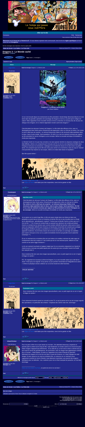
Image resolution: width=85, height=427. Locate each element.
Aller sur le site (42, 33)
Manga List (26, 180)
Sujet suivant (78, 61)
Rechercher (78, 35)
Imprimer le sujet (8, 61)
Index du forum (7, 48)
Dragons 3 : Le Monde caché (17, 52)
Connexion (6, 35)
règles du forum (29, 182)
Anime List (34, 180)
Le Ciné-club (25, 48)
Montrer (30, 269)
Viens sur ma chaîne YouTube (31, 368)
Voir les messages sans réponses (11, 45)
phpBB (35, 406)
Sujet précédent (70, 61)
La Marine (12, 53)
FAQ (72, 35)
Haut (4, 188)
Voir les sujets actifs (26, 45)
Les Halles (17, 48)
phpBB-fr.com (46, 407)
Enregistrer (14, 42)
